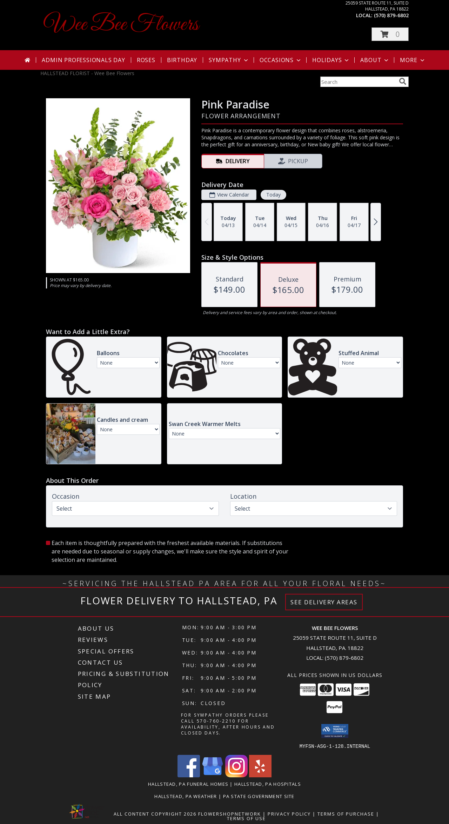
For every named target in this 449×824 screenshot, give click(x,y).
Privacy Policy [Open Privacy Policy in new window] (289, 813)
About (375, 60)
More (412, 60)
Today (273, 194)
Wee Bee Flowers (121, 25)
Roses (146, 60)
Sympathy (229, 60)
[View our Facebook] (188, 775)
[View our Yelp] (260, 775)
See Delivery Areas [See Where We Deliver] (323, 602)
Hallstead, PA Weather (185, 796)
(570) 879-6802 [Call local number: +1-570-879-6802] (391, 15)
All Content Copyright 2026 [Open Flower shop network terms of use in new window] (155, 813)
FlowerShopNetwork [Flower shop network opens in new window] (229, 813)
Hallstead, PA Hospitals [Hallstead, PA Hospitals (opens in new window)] (267, 783)
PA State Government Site (259, 796)
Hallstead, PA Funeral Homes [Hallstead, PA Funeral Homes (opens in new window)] (188, 783)
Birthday (182, 60)
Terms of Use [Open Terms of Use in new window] (246, 818)
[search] (402, 81)
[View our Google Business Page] (212, 775)
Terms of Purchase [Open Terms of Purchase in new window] (345, 813)
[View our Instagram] (236, 775)
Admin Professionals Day (83, 60)
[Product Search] (358, 82)
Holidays (331, 60)
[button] (390, 34)
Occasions (281, 60)
